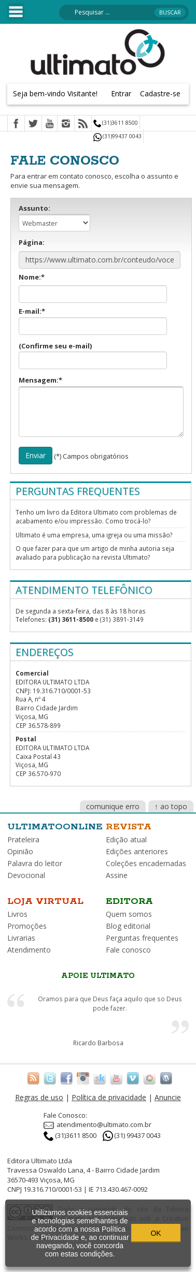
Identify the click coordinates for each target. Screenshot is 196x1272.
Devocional (26, 875)
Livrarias (21, 938)
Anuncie (168, 1097)
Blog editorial (128, 926)
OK (155, 1233)
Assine (117, 875)
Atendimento (29, 950)
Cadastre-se (160, 93)
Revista (128, 826)
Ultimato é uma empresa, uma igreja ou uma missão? (94, 535)
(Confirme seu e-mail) (93, 355)
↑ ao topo (171, 806)
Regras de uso (39, 1097)
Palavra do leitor (34, 863)
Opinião (20, 851)
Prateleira (23, 839)
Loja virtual (45, 901)
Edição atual (126, 839)
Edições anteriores (137, 851)
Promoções (27, 926)
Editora (129, 901)
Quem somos (129, 914)
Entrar (121, 93)
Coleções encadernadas (146, 863)
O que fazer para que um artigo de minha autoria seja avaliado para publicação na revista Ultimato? (95, 552)
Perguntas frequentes (142, 938)
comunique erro (112, 806)
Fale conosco (128, 950)
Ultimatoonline (55, 826)
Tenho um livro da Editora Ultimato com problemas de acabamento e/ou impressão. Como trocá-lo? (96, 516)
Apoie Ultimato (98, 976)
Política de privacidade (109, 1097)
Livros (17, 914)
